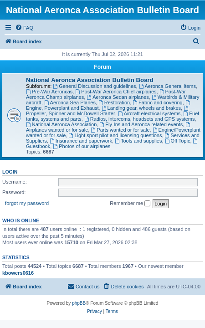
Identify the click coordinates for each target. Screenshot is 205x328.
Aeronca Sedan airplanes (118, 97)
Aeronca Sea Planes (70, 102)
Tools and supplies (138, 141)
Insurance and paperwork (81, 141)
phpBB (79, 303)
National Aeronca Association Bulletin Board (90, 80)
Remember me (130, 203)
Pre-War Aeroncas (49, 91)
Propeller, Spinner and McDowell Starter (108, 111)
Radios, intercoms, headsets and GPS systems (139, 119)
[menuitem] (24, 27)
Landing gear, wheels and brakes (141, 108)
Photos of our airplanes (81, 146)
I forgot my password (25, 203)
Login (9, 171)
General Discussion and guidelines (94, 86)
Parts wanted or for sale (120, 130)
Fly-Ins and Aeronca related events (141, 124)
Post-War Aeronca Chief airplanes (115, 91)
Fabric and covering (157, 102)
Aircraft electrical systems (149, 113)
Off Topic (177, 141)
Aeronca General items (167, 86)
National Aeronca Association (61, 124)
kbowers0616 (18, 273)
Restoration (114, 102)
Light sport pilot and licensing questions (115, 135)
